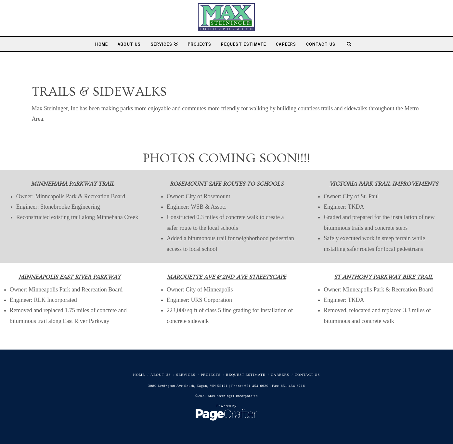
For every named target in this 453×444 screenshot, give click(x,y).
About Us (160, 374)
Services (185, 374)
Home (139, 374)
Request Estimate (245, 374)
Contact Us (307, 374)
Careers (280, 374)
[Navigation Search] (351, 44)
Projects (211, 374)
